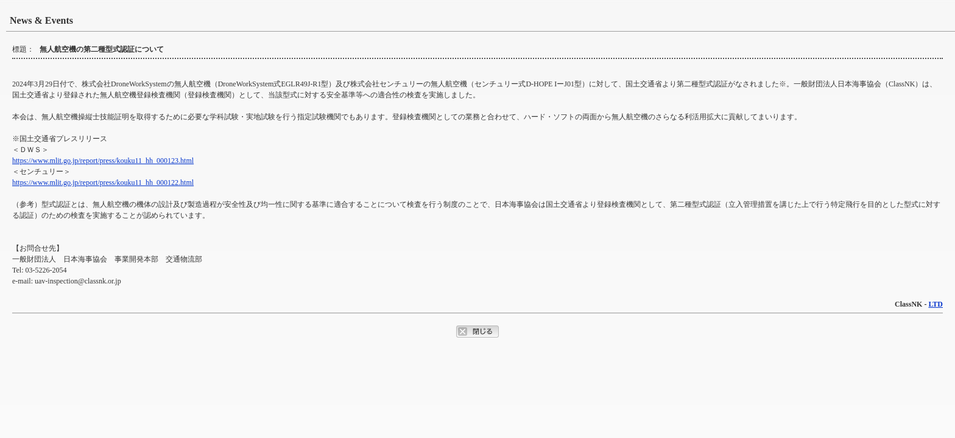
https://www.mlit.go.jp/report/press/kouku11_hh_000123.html (103, 160)
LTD (935, 304)
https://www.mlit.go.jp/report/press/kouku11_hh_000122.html (103, 182)
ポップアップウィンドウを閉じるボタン (477, 331)
